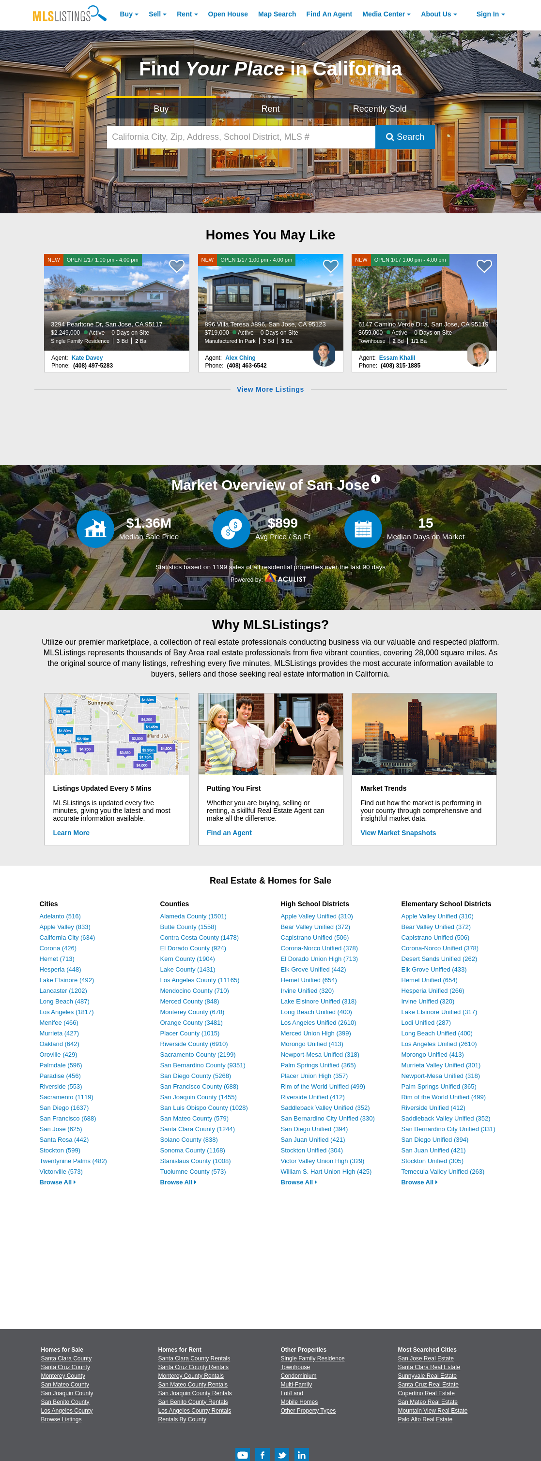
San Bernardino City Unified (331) (448, 1129)
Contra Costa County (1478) (199, 937)
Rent (184, 14)
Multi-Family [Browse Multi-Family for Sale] (296, 1384)
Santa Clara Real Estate (429, 1367)
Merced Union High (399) (316, 1033)
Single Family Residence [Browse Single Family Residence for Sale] (313, 1358)
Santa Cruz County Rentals (193, 1367)
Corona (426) (58, 948)
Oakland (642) (59, 1044)
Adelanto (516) (60, 916)
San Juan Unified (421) (313, 1139)
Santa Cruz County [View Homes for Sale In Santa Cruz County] (65, 1367)
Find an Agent (229, 833)
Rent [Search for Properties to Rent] (270, 109)
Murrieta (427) (59, 1033)
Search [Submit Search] (405, 137)
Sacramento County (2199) (198, 1054)
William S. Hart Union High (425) (326, 1171)
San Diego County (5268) (196, 1075)
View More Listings (270, 389)
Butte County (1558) (188, 926)
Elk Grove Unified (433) (434, 969)
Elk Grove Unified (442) (313, 969)
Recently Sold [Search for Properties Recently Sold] (380, 109)
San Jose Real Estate (426, 1358)
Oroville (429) (58, 1054)
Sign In (488, 14)
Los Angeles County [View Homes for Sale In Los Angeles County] (67, 1410)
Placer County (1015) (190, 1033)
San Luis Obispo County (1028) (204, 1107)
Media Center (383, 14)
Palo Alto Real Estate (425, 1419)
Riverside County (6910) (194, 1044)
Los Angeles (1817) (67, 1012)
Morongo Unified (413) (312, 1044)
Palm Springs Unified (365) (318, 1065)
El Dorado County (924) (193, 948)
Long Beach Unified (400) (316, 1012)
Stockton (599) (60, 1150)
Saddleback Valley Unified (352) (325, 1107)
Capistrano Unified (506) (315, 937)
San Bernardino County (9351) (203, 1065)
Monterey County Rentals (191, 1375)
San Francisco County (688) (199, 1086)
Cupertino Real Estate (426, 1393)
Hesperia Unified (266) (433, 990)
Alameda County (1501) (193, 916)
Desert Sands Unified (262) (440, 958)
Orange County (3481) (191, 1022)
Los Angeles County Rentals (195, 1410)
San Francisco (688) (68, 1118)
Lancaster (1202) (63, 990)
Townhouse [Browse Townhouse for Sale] (295, 1367)
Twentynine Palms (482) (73, 1161)
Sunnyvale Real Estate (427, 1375)
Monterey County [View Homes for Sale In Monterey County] (63, 1375)
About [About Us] (436, 14)
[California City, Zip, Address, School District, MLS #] (241, 137)
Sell (155, 14)
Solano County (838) (189, 1139)
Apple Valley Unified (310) (317, 916)
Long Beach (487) (65, 1001)
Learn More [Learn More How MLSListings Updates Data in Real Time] (71, 833)
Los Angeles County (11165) (200, 980)
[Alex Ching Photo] (324, 350)
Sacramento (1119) (66, 1097)
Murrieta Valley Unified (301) (441, 1065)
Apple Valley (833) (65, 926)
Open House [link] (228, 14)
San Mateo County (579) (194, 1118)
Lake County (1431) (188, 969)
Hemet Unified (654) (309, 980)
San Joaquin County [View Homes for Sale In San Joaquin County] (67, 1393)
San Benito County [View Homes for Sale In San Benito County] (65, 1402)
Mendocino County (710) (194, 990)
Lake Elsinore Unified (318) (319, 1001)
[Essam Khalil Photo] (478, 350)
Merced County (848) (189, 1001)
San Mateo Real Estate (428, 1402)
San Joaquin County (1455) (198, 1097)
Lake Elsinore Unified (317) (440, 1012)
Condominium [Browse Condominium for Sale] (299, 1375)
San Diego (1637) (64, 1107)
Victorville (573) (61, 1171)
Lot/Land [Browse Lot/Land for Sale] (292, 1393)
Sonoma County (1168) (192, 1150)
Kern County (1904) (187, 958)
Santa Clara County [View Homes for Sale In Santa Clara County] (66, 1358)
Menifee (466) (59, 1022)
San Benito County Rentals (193, 1402)
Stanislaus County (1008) (195, 1161)
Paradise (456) (60, 1075)
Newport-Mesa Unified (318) (320, 1054)
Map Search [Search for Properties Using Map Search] (277, 14)
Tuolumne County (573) (193, 1171)
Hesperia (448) (60, 969)
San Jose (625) (61, 1129)
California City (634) (67, 937)
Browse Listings (61, 1419)
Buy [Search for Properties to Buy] (161, 109)
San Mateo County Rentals (193, 1384)
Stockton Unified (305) (433, 1161)
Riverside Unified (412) (313, 1097)
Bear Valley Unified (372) (316, 926)
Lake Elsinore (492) (67, 980)
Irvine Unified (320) (307, 990)
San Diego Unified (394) (314, 1129)
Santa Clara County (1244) (197, 1129)
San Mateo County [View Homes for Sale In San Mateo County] (65, 1384)
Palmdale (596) (61, 1065)
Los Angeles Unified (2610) (318, 1022)
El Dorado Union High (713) (319, 958)
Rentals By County (182, 1419)
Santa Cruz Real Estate (428, 1384)
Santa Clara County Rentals (194, 1358)
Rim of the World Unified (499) (323, 1086)
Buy (126, 14)
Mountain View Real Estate (433, 1410)
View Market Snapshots (398, 833)
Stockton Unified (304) (312, 1150)
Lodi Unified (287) (426, 1022)
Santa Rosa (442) (64, 1139)
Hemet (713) (57, 958)
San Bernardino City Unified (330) (328, 1118)
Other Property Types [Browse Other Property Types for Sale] (308, 1410)
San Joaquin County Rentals (195, 1393)
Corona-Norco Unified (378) (319, 948)
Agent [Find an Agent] (330, 14)
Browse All (58, 1182)
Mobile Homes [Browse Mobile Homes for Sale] (299, 1402)
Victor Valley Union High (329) (323, 1161)
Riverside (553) (61, 1086)
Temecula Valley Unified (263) (443, 1171)
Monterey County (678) (192, 1012)
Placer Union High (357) (314, 1075)
